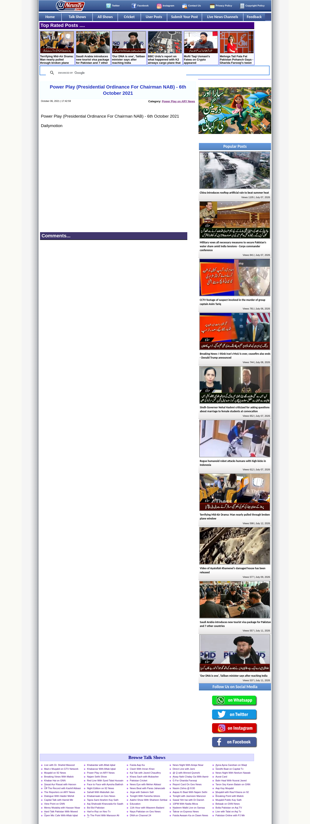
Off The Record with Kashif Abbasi (62, 788)
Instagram (168, 5)
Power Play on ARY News (178, 101)
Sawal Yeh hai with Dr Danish (188, 800)
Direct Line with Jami (184, 769)
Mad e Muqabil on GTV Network (61, 769)
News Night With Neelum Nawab (232, 772)
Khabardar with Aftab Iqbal (101, 765)
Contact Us (194, 5)
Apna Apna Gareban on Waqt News (231, 765)
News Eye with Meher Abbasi (145, 784)
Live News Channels (222, 16)
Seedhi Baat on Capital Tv (229, 769)
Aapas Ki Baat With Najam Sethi (190, 792)
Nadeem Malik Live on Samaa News (189, 808)
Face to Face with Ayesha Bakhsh (105, 784)
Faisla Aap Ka (137, 765)
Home (50, 16)
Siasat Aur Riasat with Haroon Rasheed (60, 785)
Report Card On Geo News (187, 784)
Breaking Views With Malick (59, 776)
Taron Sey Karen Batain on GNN (232, 784)
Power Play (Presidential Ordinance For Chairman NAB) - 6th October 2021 (118, 90)
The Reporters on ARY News (59, 792)
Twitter (116, 5)
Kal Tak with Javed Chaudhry (145, 772)
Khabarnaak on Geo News (101, 796)
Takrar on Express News (186, 811)
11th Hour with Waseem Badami (147, 807)
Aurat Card (221, 776)
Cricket (129, 16)
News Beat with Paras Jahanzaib (147, 788)
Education (135, 803)
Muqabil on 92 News (55, 772)
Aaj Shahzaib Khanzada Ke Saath (105, 803)
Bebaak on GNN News (227, 803)
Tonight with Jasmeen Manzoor (189, 796)
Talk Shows (77, 16)
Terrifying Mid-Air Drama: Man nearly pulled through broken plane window (57, 48)
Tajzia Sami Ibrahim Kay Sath (102, 800)
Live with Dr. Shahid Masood (59, 765)
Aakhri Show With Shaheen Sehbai (148, 800)
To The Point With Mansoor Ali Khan (103, 816)
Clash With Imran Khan (142, 769)
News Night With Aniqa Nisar (188, 765)
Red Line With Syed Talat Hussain (105, 780)
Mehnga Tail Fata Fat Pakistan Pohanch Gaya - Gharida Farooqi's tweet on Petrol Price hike (237, 48)
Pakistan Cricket (138, 780)
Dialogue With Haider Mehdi (59, 796)
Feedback (254, 16)
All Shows (105, 16)
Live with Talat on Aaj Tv (228, 811)
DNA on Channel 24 (140, 815)
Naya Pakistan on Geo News (145, 811)
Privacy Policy (224, 5)
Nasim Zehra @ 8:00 (184, 788)
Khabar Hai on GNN (55, 780)
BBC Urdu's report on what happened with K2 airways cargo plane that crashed (165, 48)
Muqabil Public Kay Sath (228, 800)
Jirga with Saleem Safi (142, 792)
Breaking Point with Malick (229, 796)
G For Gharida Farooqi (185, 780)
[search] (115, 72)
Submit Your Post (184, 16)
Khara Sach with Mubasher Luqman (144, 777)
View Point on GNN (54, 803)
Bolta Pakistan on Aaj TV (228, 807)
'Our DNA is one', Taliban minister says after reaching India (129, 47)
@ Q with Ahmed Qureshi (186, 772)
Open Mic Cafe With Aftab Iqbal (61, 815)
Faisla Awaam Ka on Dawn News (190, 815)
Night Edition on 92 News (100, 788)
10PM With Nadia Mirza (185, 803)
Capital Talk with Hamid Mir (58, 800)
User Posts (154, 16)
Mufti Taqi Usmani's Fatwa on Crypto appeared (201, 47)
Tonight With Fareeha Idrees (145, 796)
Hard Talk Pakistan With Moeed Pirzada (61, 812)
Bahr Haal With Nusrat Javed (230, 780)
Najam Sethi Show (97, 776)
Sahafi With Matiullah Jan (100, 792)
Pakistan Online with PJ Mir (230, 815)
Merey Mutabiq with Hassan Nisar (62, 807)
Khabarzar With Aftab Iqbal (101, 769)
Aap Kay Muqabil (224, 788)
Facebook (143, 5)
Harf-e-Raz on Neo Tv (98, 811)
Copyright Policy (255, 5)
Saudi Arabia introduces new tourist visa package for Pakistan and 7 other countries (93, 48)
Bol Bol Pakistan (95, 807)
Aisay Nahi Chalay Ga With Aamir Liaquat (191, 777)
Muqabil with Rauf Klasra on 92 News (232, 792)
